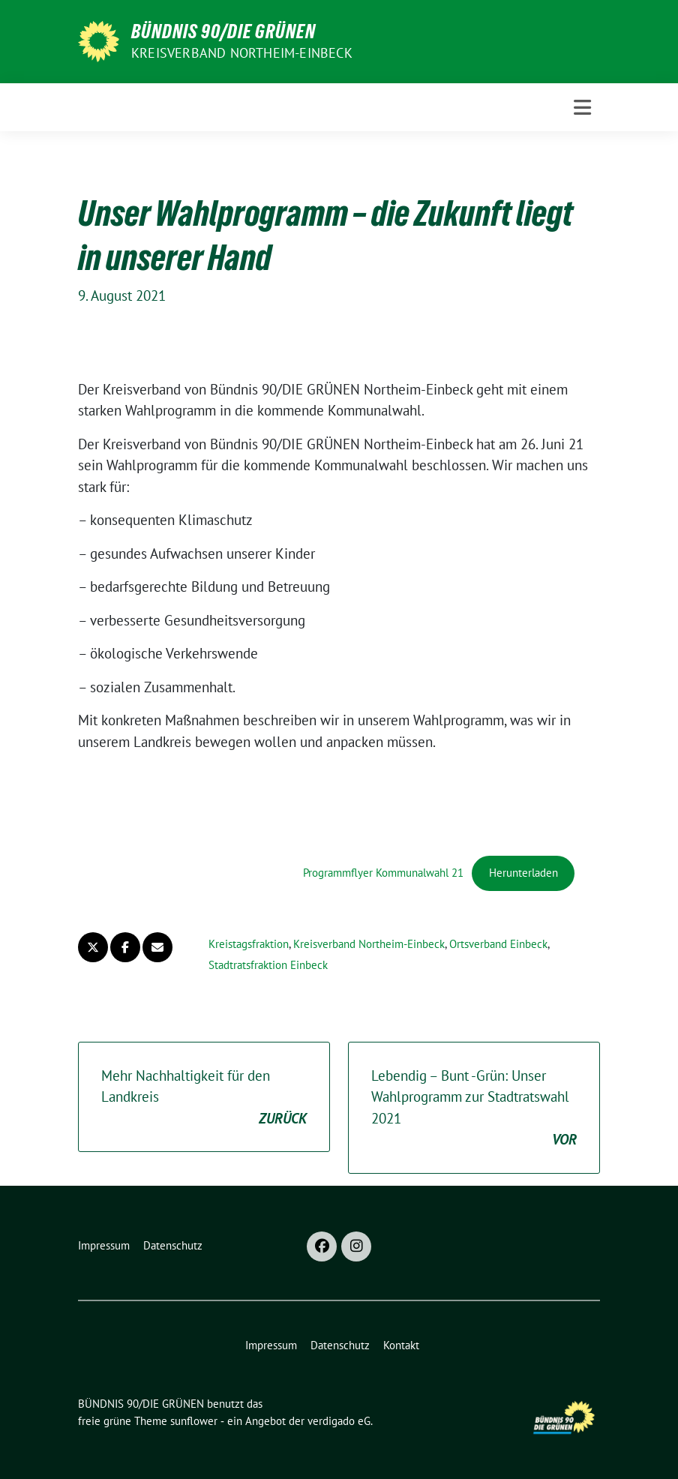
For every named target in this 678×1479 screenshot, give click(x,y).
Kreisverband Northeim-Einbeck (241, 53)
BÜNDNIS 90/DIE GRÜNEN (223, 31)
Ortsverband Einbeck (498, 944)
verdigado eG (339, 1421)
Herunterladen (523, 873)
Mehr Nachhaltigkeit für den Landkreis (204, 1098)
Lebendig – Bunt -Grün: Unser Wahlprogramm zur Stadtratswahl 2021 (474, 1108)
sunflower (194, 1421)
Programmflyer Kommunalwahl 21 (383, 873)
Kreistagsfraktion (248, 944)
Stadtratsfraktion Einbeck (268, 965)
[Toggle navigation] (582, 107)
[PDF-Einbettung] (190, 820)
